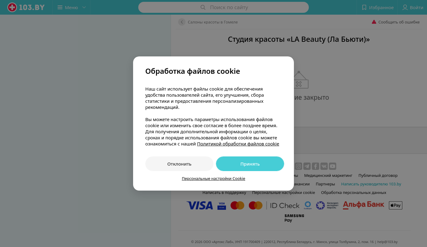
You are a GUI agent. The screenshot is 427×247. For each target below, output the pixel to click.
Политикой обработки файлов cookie (238, 144)
